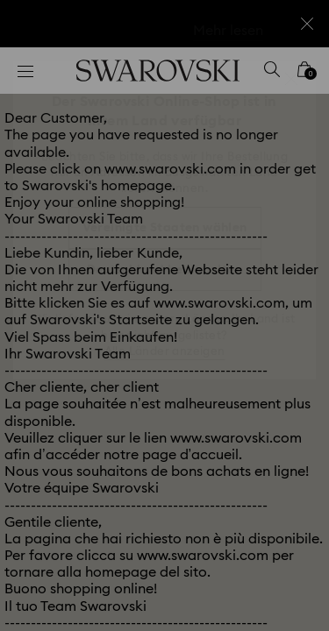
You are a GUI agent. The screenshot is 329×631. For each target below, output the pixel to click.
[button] (291, 79)
